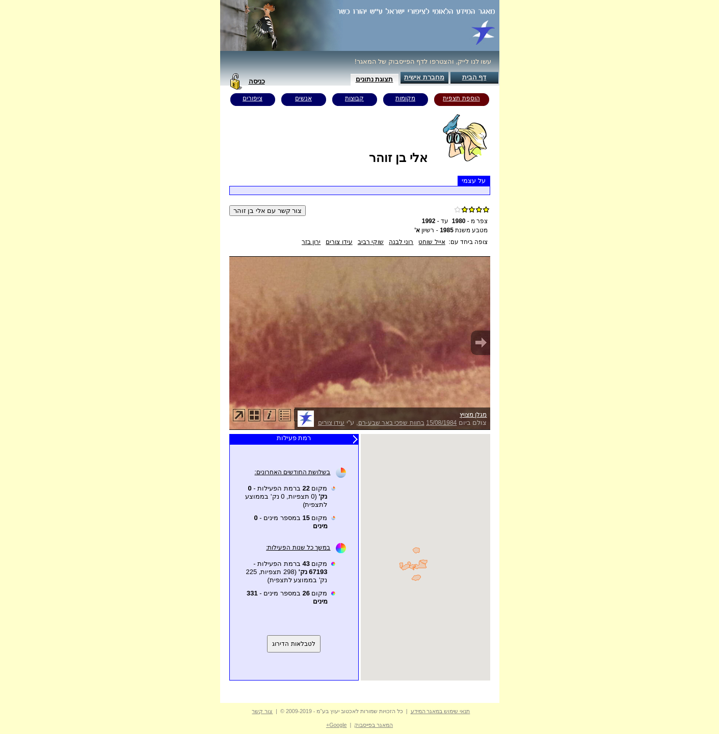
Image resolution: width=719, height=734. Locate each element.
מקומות (405, 98)
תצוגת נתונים (374, 79)
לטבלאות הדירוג (293, 643)
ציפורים (252, 98)
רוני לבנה (401, 242)
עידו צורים (339, 242)
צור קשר (262, 711)
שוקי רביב (371, 242)
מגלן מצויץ (473, 414)
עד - (435, 221)
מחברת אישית (424, 77)
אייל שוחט (431, 242)
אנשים (303, 98)
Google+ (336, 725)
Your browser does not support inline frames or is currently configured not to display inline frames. (425, 557)
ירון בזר (311, 242)
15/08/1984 (441, 422)
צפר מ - (470, 221)
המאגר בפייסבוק (373, 725)
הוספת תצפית (461, 98)
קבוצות (354, 98)
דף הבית (474, 77)
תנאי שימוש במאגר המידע (440, 711)
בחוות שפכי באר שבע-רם (391, 422)
